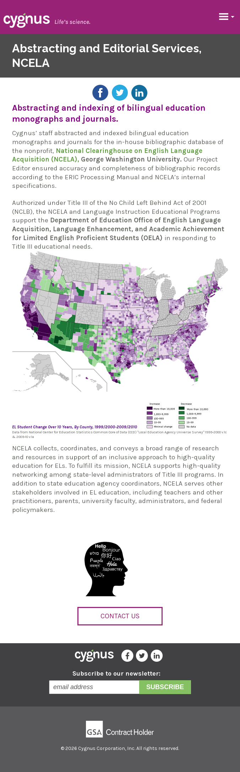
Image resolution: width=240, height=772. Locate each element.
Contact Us (120, 616)
